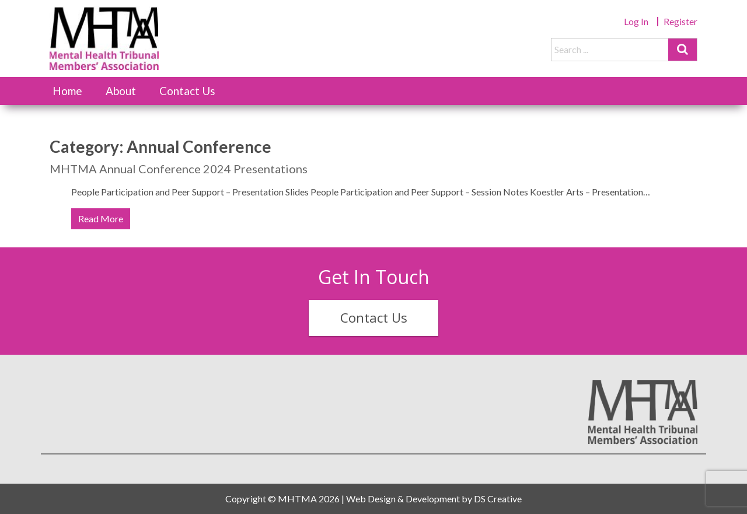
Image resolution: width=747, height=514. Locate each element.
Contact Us (187, 90)
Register (680, 21)
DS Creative (498, 498)
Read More (100, 218)
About (121, 90)
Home (67, 90)
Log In (636, 21)
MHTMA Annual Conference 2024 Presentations (179, 169)
